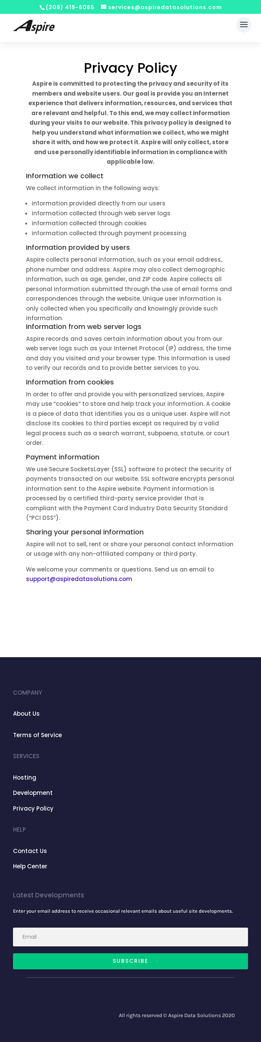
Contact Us (30, 851)
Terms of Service (37, 735)
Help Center (30, 866)
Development (33, 793)
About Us (26, 714)
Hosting (24, 777)
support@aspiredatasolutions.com (79, 579)
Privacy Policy (33, 808)
